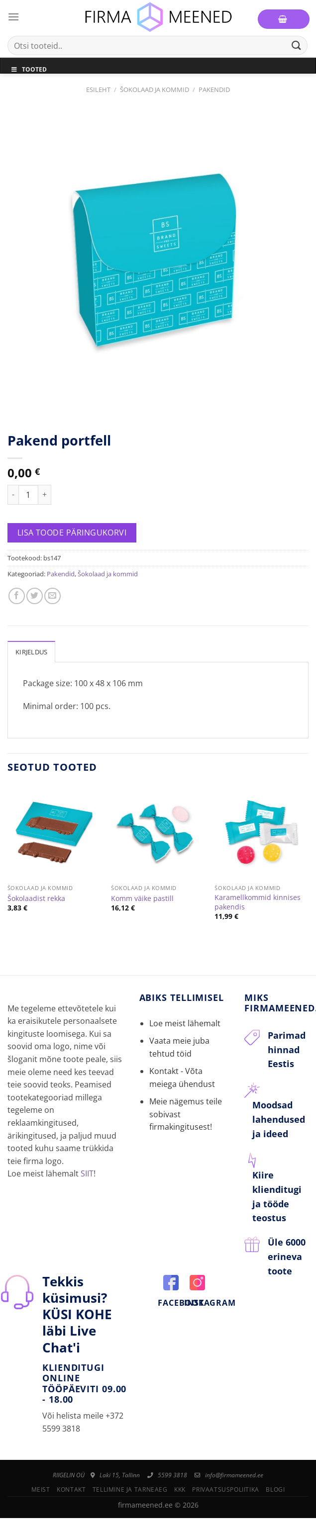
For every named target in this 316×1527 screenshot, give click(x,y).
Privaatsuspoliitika (225, 1489)
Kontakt (71, 1489)
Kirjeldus (31, 651)
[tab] (31, 651)
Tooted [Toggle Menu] (28, 69)
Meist (40, 1489)
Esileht (98, 89)
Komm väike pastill (142, 898)
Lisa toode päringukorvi (72, 532)
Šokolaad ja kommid (154, 89)
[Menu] (13, 16)
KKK (180, 1489)
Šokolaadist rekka (36, 898)
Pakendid (214, 89)
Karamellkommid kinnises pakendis (257, 902)
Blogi (275, 1489)
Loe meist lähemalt (184, 1023)
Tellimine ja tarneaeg (130, 1489)
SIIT (87, 1173)
